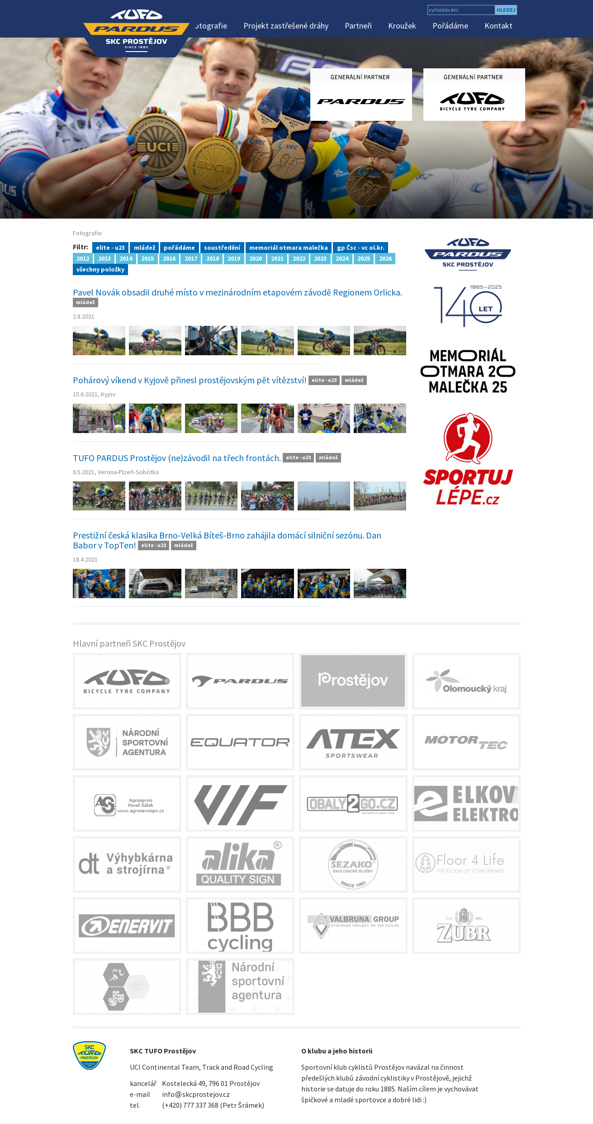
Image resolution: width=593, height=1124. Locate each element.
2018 (212, 258)
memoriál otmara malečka (288, 247)
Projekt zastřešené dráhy (285, 25)
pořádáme (179, 247)
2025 (363, 258)
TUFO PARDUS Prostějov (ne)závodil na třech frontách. (177, 457)
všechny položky (100, 269)
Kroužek (402, 25)
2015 (147, 258)
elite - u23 (110, 247)
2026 (385, 258)
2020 (255, 258)
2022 (299, 258)
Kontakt (498, 25)
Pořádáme (450, 25)
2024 (342, 258)
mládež (144, 247)
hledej (506, 9)
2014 (125, 258)
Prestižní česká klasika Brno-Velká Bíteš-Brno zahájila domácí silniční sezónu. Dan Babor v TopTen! (227, 540)
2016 (169, 258)
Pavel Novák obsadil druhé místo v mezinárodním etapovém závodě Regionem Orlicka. (237, 292)
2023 (320, 258)
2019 (234, 258)
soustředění (222, 247)
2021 (277, 258)
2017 (191, 258)
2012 (82, 258)
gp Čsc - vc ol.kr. (360, 247)
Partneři (358, 25)
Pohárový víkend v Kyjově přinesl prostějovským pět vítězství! (190, 380)
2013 (104, 258)
